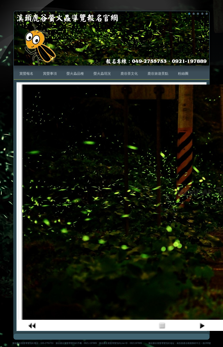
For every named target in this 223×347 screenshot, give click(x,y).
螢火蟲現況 (102, 73)
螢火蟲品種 (75, 73)
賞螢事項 (50, 73)
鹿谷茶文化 (129, 73)
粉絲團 (183, 73)
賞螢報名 (26, 73)
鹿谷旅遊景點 (157, 73)
